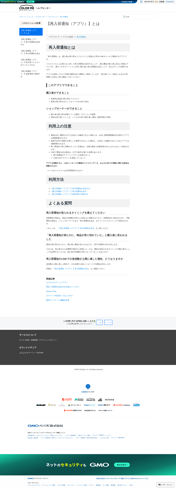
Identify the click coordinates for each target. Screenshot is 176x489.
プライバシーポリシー (48, 340)
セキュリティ (71, 485)
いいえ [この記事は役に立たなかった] (109, 322)
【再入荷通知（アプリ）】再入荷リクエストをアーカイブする (30, 62)
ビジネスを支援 (61, 485)
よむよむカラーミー (27, 353)
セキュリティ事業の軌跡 (117, 437)
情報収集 (98, 485)
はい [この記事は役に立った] (100, 322)
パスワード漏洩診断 (70, 435)
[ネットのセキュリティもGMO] (18, 1)
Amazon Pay (51, 291)
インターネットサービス (34, 485)
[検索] (139, 16)
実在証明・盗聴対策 (33, 438)
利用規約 (34, 340)
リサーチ (91, 485)
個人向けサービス (122, 485)
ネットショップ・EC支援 (48, 485)
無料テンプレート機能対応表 (57, 300)
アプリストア (52, 17)
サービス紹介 (24, 340)
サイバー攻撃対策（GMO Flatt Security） (87, 438)
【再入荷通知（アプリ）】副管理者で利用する (30, 73)
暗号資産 (113, 485)
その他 (130, 485)
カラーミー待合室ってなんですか (59, 296)
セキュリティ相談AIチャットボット (102, 435)
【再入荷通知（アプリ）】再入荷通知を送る (30, 52)
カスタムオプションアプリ (57, 282)
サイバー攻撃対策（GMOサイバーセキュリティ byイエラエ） (57, 438)
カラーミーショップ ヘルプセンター (32, 17)
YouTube (39, 353)
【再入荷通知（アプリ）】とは (28, 31)
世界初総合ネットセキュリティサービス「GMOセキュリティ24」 (45, 435)
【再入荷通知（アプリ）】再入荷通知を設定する (30, 42)
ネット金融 (105, 485)
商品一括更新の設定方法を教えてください (63, 287)
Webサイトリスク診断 (84, 435)
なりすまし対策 (104, 438)
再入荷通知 (64, 17)
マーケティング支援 (82, 485)
